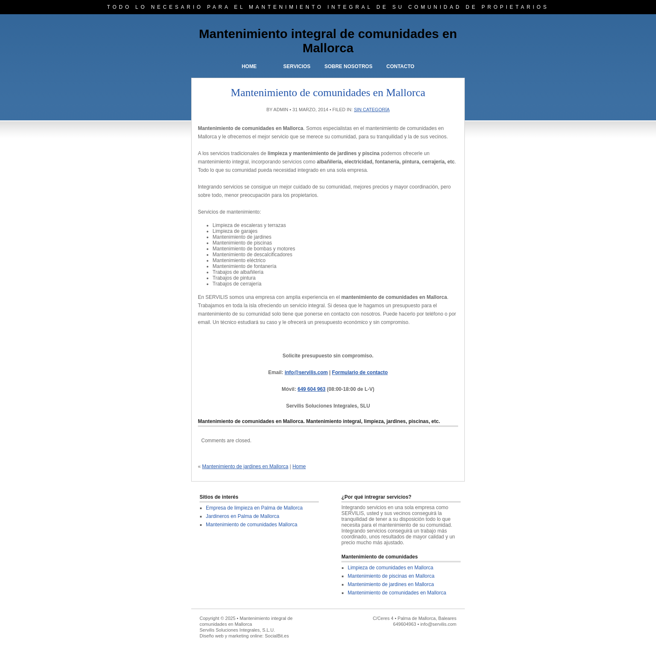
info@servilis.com (306, 372)
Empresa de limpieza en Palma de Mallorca (254, 508)
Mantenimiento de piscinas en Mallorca (391, 576)
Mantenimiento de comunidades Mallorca (251, 525)
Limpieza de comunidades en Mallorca (390, 568)
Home (249, 66)
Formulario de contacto (360, 372)
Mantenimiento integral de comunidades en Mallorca (328, 41)
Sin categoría (372, 109)
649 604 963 (311, 389)
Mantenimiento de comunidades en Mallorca (397, 593)
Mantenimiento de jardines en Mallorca (245, 466)
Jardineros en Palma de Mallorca (242, 516)
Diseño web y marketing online (231, 635)
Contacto (400, 66)
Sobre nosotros (348, 66)
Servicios (296, 66)
